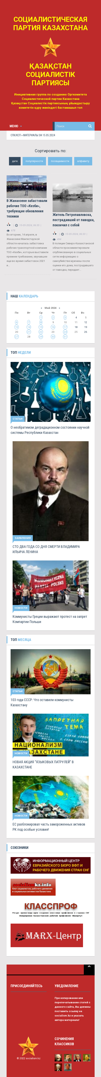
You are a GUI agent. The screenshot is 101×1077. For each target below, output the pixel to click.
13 (16, 327)
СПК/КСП (16, 135)
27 (16, 336)
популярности (34, 161)
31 (65, 336)
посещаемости (60, 161)
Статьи (18, 418)
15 (40, 327)
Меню (16, 126)
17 (65, 327)
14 (28, 327)
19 (85, 327)
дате (15, 161)
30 (53, 336)
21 (28, 331)
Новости (21, 607)
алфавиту (83, 161)
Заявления (23, 538)
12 (85, 322)
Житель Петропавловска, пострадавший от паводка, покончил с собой (74, 220)
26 (85, 331)
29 (40, 336)
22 (40, 331)
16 (53, 327)
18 (76, 327)
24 (65, 331)
